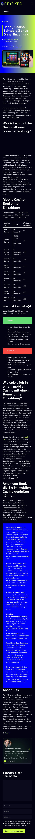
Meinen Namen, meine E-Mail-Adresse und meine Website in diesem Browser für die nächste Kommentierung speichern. (18, 823)
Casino (6, 22)
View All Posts (11, 761)
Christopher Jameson (11, 39)
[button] (32, 4)
